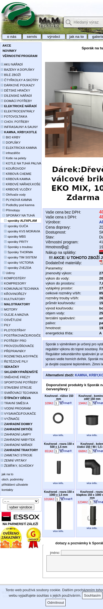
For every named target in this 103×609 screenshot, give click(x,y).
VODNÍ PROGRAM (15, 408)
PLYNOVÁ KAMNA (16, 199)
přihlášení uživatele (14, 484)
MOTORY (9, 309)
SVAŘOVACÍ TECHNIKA (19, 392)
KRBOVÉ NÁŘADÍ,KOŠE (21, 184)
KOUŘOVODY (13, 168)
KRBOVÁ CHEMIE (16, 173)
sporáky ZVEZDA (16, 267)
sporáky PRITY (14, 241)
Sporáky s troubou (16, 247)
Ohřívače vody (13, 194)
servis (32, 37)
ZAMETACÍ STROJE (16, 455)
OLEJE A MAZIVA (15, 314)
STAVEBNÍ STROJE (16, 387)
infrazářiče (10, 153)
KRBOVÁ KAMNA (15, 179)
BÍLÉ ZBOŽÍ (11, 74)
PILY (6, 325)
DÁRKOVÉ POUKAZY (18, 85)
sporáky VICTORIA (17, 262)
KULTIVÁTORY (13, 299)
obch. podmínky (12, 479)
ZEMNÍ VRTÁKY (14, 460)
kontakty (7, 489)
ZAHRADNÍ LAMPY (16, 434)
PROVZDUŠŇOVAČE (17, 346)
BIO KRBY (10, 137)
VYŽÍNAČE (10, 418)
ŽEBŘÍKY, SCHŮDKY (17, 465)
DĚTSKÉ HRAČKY (15, 90)
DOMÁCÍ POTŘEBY (16, 101)
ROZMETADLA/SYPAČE (19, 356)
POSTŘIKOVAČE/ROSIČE (21, 335)
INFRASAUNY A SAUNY (19, 127)
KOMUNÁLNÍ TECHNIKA (20, 288)
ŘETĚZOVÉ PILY (14, 361)
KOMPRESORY (13, 283)
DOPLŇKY (11, 142)
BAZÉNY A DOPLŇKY (18, 69)
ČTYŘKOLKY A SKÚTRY (19, 80)
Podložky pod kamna (17, 205)
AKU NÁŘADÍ (12, 64)
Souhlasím (92, 595)
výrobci (53, 37)
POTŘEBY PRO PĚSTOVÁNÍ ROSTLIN (16, 341)
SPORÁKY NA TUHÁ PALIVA (18, 216)
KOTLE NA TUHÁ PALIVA (21, 163)
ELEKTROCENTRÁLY (18, 111)
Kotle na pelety (13, 158)
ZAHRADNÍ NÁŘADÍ (16, 444)
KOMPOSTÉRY (13, 278)
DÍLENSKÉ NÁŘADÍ (16, 95)
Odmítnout (55, 603)
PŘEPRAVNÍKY (13, 351)
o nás (11, 37)
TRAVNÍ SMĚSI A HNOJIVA (14, 404)
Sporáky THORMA (17, 252)
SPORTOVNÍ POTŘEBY (19, 382)
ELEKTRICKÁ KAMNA (19, 147)
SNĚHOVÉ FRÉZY (15, 377)
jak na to (76, 37)
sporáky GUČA (14, 226)
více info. (58, 435)
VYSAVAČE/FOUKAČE (18, 413)
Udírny (8, 273)
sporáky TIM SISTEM (19, 257)
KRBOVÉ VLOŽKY (16, 189)
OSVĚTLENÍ (11, 319)
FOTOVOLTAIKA (14, 116)
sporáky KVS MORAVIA (20, 231)
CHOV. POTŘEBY (15, 121)
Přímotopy (10, 210)
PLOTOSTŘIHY (13, 330)
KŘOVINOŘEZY (14, 293)
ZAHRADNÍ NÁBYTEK (18, 439)
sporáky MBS (13, 236)
